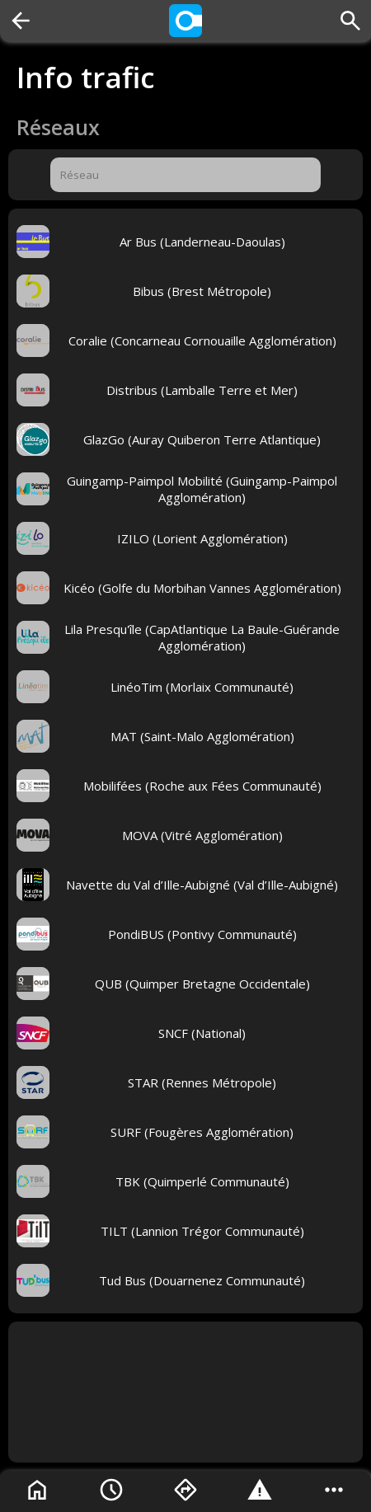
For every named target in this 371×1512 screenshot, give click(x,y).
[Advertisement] (185, 1392)
